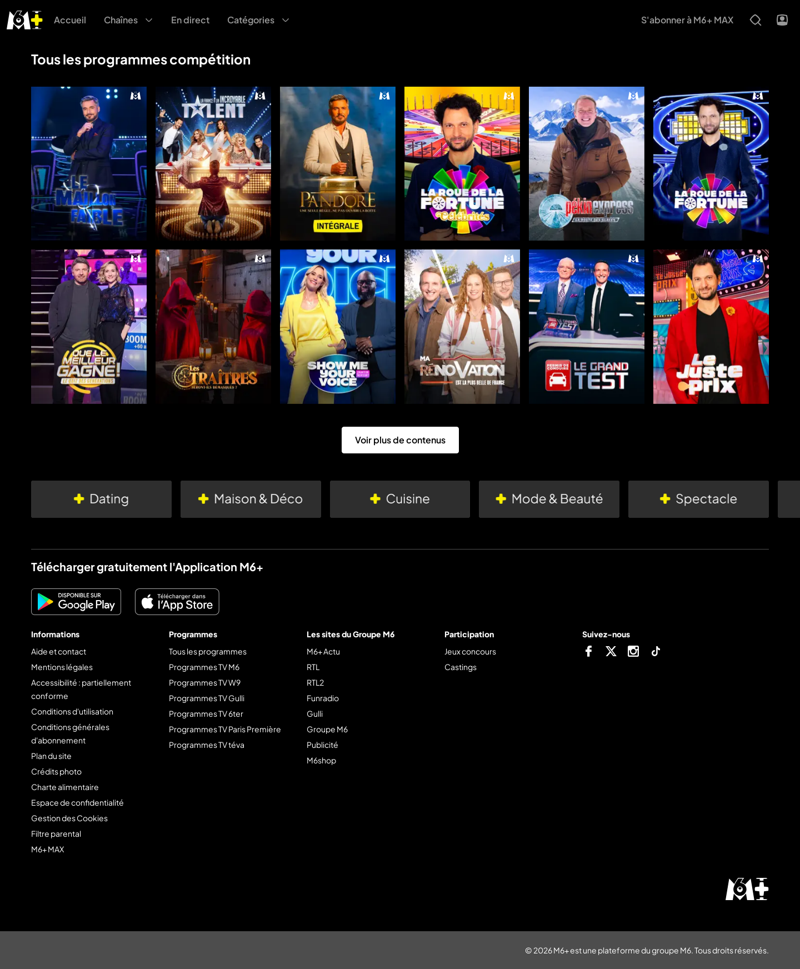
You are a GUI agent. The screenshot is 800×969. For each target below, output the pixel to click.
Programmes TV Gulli (206, 698)
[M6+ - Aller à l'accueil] (25, 18)
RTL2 (315, 682)
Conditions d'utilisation (72, 711)
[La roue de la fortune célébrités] (462, 164)
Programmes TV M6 (204, 667)
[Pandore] (338, 164)
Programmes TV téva (206, 745)
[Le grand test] (586, 326)
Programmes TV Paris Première (225, 729)
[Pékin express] (586, 164)
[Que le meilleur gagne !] (89, 326)
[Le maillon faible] (89, 164)
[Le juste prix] (711, 326)
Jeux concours (470, 651)
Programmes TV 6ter (206, 713)
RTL (313, 667)
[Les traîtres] (213, 326)
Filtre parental (56, 833)
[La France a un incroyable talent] (213, 164)
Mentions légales (62, 667)
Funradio (323, 698)
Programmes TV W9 (205, 682)
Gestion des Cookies (69, 818)
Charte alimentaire (65, 787)
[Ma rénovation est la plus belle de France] (462, 326)
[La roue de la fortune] (711, 164)
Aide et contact (58, 651)
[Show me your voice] (338, 326)
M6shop (321, 760)
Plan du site (51, 756)
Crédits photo (56, 771)
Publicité (322, 745)
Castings (460, 667)
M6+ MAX (47, 849)
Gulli (315, 713)
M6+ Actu (323, 651)
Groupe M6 (327, 729)
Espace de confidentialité (77, 802)
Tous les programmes (208, 651)
